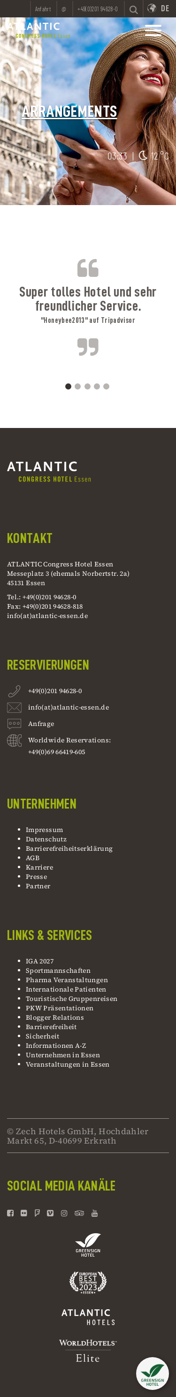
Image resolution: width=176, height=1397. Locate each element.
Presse (36, 876)
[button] (152, 1375)
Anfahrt (43, 9)
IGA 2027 (40, 961)
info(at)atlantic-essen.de (47, 615)
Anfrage (41, 725)
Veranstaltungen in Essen (68, 1064)
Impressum (44, 829)
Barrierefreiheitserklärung (69, 848)
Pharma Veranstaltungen (67, 980)
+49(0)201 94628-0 (55, 692)
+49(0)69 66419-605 (56, 751)
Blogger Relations (55, 1017)
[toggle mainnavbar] (153, 30)
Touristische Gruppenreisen (72, 998)
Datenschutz (46, 839)
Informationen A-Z (56, 1045)
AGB (32, 858)
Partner (38, 886)
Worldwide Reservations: (69, 740)
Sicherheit (43, 1036)
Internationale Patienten (67, 989)
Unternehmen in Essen (63, 1055)
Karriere (39, 867)
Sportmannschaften (58, 970)
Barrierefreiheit (51, 1026)
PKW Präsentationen (59, 1008)
